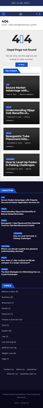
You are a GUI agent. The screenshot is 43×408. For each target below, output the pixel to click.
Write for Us (12, 374)
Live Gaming (10, 159)
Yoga (4, 359)
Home (4, 25)
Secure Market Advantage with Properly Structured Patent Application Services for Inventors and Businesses (20, 202)
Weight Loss (7, 353)
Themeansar (21, 397)
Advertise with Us (28, 374)
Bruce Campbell (26, 94)
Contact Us (9, 369)
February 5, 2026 (14, 117)
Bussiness (6, 303)
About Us (20, 369)
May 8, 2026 (12, 94)
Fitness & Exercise (10, 319)
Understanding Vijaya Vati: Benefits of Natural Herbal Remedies (18, 213)
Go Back (22, 64)
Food (4, 325)
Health (8, 107)
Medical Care (8, 348)
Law (7, 84)
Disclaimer (32, 369)
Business (4, 269)
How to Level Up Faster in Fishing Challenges (21, 163)
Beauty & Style (8, 291)
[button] (36, 14)
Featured (6, 314)
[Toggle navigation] (20, 14)
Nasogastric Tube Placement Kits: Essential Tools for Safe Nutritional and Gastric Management (20, 225)
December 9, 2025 (14, 143)
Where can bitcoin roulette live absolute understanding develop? (19, 250)
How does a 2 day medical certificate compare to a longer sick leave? (18, 261)
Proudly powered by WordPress (14, 394)
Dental (5, 308)
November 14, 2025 (15, 169)
